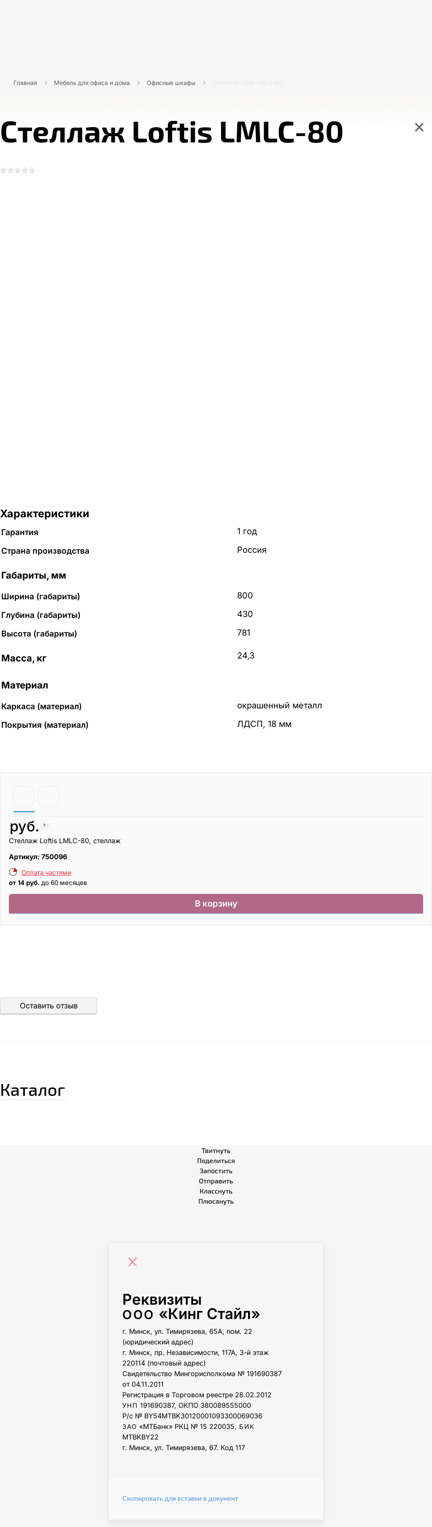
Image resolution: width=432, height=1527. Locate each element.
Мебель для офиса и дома (92, 82)
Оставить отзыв (49, 1012)
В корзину (216, 908)
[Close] (134, 1270)
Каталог (48, 1092)
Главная (25, 82)
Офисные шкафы (171, 82)
